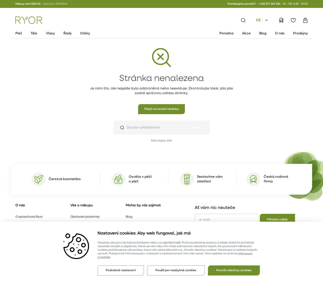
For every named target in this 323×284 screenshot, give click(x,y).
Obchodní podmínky (85, 216)
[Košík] (305, 20)
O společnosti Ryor (29, 216)
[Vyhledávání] (243, 20)
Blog (129, 216)
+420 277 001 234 (270, 4)
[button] (161, 109)
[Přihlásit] (281, 20)
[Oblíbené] (293, 20)
